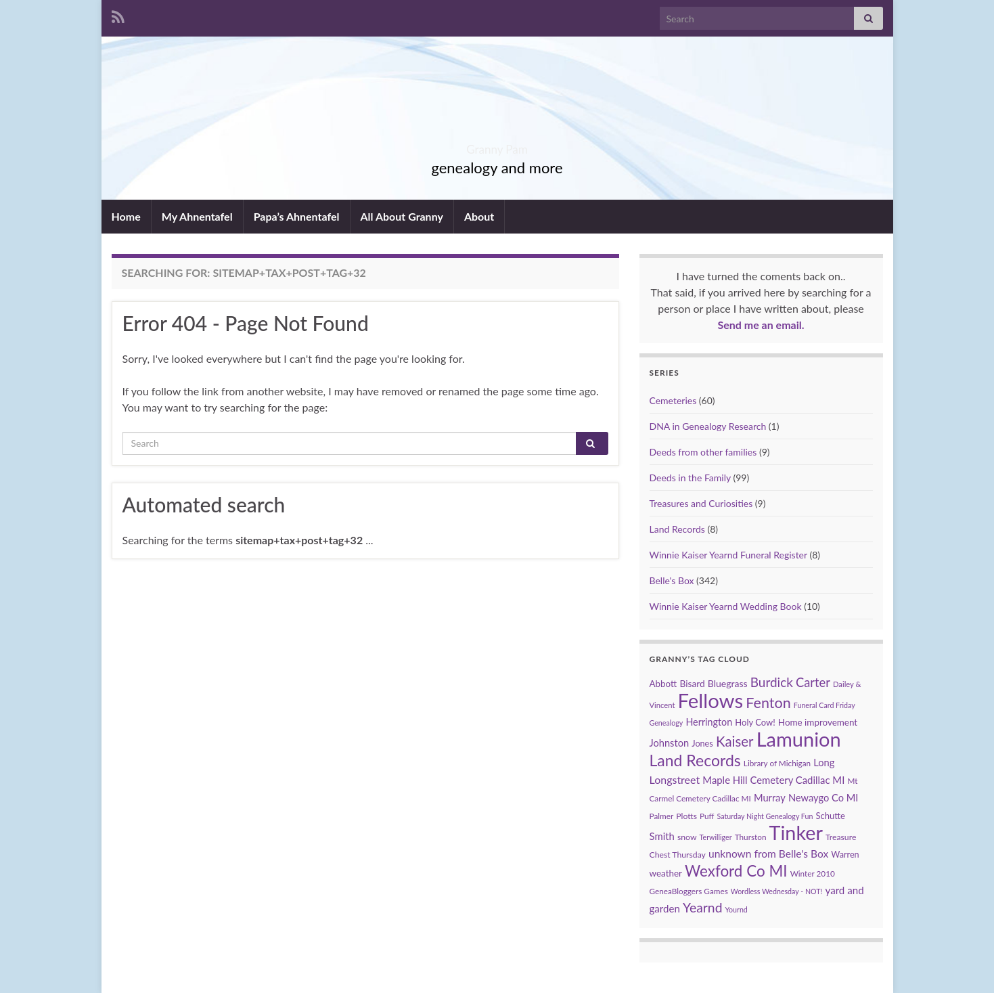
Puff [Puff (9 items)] (707, 816)
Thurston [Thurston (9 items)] (751, 837)
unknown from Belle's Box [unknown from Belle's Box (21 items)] (768, 853)
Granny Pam (497, 145)
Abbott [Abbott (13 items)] (663, 683)
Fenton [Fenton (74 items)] (768, 702)
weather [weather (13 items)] (666, 873)
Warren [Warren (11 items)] (845, 854)
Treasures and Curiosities (701, 503)
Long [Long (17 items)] (823, 762)
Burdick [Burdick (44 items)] (771, 682)
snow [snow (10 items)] (687, 837)
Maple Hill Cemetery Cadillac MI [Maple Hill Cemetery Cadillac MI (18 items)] (773, 780)
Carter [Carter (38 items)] (813, 682)
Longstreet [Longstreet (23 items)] (675, 779)
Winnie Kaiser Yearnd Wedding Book (726, 606)
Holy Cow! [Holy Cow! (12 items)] (755, 722)
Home (126, 216)
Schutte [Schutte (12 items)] (829, 815)
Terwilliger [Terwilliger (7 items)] (716, 837)
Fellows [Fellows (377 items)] (711, 700)
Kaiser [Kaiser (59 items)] (735, 741)
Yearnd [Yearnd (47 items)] (702, 907)
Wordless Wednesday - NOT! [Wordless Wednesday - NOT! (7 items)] (777, 891)
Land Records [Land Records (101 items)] (695, 760)
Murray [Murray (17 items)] (770, 797)
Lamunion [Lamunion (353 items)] (798, 739)
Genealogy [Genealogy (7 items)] (666, 722)
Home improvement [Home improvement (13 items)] (817, 722)
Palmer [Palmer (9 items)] (662, 816)
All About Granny (402, 216)
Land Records (677, 529)
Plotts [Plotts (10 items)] (686, 816)
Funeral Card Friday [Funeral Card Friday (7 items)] (824, 705)
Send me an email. (760, 324)
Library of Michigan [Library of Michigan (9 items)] (777, 763)
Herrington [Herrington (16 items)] (708, 722)
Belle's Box (672, 580)
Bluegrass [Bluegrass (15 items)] (728, 683)
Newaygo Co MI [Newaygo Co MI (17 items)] (823, 797)
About (479, 216)
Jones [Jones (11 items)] (702, 743)
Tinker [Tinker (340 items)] (796, 832)
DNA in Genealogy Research (708, 426)
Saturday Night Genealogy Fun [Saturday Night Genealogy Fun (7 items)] (765, 816)
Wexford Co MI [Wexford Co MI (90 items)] (736, 871)
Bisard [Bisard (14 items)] (691, 683)
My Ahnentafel (197, 216)
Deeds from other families (703, 452)
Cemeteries (673, 400)
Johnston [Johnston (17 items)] (670, 743)
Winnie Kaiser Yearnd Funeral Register (728, 554)
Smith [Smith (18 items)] (662, 836)
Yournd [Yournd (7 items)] (736, 909)
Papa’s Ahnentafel (297, 216)
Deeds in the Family (690, 477)
